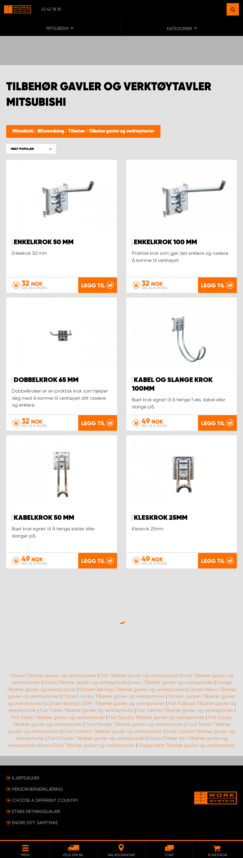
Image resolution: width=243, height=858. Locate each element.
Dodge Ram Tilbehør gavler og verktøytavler (186, 745)
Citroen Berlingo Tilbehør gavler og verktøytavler (132, 689)
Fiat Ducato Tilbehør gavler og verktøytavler (156, 717)
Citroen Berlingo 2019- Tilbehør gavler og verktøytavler (106, 703)
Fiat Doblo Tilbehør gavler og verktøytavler (58, 717)
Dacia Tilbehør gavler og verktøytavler (86, 682)
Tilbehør (77, 131)
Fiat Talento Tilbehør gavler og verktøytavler (185, 710)
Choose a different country (45, 800)
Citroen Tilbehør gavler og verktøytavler (53, 675)
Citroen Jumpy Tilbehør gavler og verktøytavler (113, 696)
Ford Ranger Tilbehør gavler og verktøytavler (134, 724)
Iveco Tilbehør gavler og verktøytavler (172, 682)
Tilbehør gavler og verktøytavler (121, 131)
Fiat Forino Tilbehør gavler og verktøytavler (86, 710)
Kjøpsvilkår (25, 777)
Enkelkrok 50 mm (44, 242)
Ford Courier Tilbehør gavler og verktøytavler (96, 738)
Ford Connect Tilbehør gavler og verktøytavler (113, 731)
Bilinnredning (51, 131)
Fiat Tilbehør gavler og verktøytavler (139, 675)
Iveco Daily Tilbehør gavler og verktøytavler (87, 745)
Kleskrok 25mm (160, 517)
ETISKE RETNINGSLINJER (36, 811)
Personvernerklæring (37, 789)
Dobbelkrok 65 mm (46, 380)
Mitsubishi (23, 131)
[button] (31, 149)
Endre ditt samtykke (35, 822)
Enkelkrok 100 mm (165, 242)
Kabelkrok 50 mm (44, 517)
